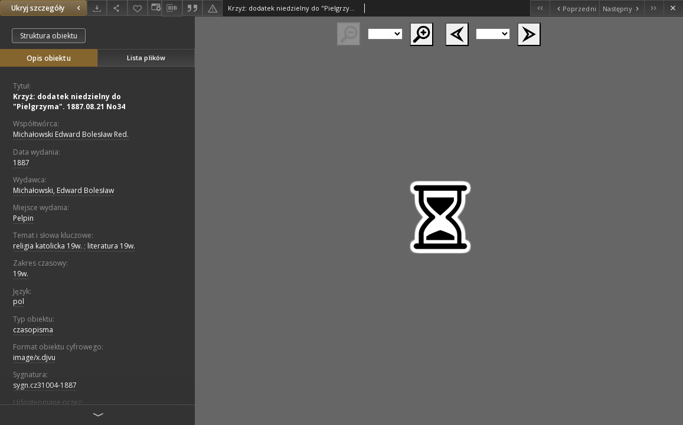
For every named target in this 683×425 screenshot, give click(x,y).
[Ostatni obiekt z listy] (654, 8)
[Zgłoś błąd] (212, 8)
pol (18, 301)
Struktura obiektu (48, 36)
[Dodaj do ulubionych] (138, 8)
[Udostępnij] (117, 8)
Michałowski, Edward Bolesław (63, 190)
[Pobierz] (97, 8)
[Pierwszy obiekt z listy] (540, 8)
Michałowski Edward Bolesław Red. (71, 134)
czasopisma (33, 330)
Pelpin (23, 218)
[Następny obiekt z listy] (621, 8)
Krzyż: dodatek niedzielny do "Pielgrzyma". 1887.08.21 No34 (69, 101)
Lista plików (146, 57)
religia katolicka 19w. (47, 246)
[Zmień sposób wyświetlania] (155, 8)
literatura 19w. (111, 246)
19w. (20, 274)
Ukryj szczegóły (47, 8)
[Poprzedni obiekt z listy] (574, 8)
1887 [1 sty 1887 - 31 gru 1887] (21, 163)
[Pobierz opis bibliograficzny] (172, 8)
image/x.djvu (34, 357)
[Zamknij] (673, 8)
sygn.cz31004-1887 (45, 385)
